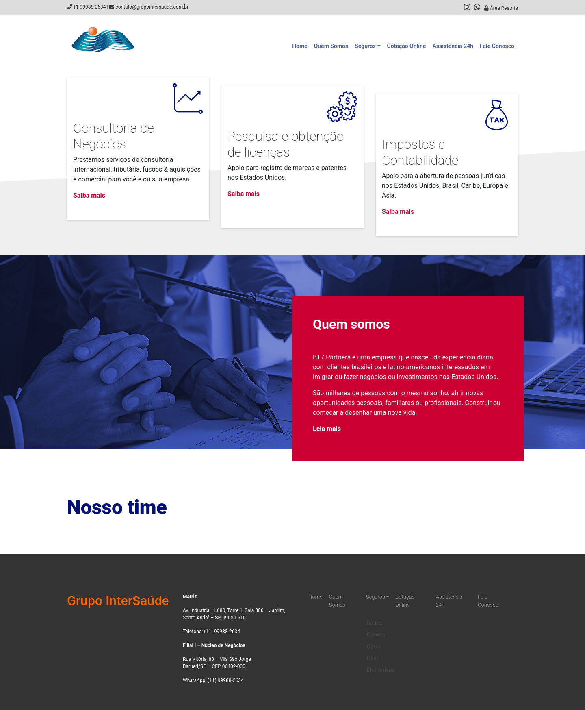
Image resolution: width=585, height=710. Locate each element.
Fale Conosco (497, 46)
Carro (374, 641)
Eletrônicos (381, 665)
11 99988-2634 (89, 7)
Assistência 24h (452, 46)
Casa (373, 653)
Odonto (376, 629)
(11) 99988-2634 (222, 631)
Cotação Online (406, 46)
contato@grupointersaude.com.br (151, 7)
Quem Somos (331, 46)
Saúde (375, 617)
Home (299, 46)
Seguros (365, 46)
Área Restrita (501, 8)
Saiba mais (89, 195)
